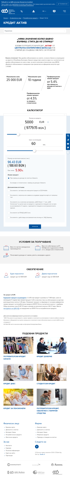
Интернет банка (11, 432)
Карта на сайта (10, 453)
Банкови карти (10, 427)
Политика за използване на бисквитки (23, 5)
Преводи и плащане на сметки (47, 437)
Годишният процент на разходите (14, 297)
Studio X (42, 454)
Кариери (8, 448)
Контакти (9, 445)
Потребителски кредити (30, 18)
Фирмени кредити (43, 434)
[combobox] (44, 11)
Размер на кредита (35, 118)
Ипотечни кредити (12, 437)
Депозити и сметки (12, 429)
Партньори (9, 455)
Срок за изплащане (35, 140)
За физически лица (15, 18)
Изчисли (35, 226)
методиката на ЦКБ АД (11, 308)
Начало (5, 18)
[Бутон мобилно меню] (64, 11)
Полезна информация (13, 450)
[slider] (18, 134)
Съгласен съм (63, 3)
